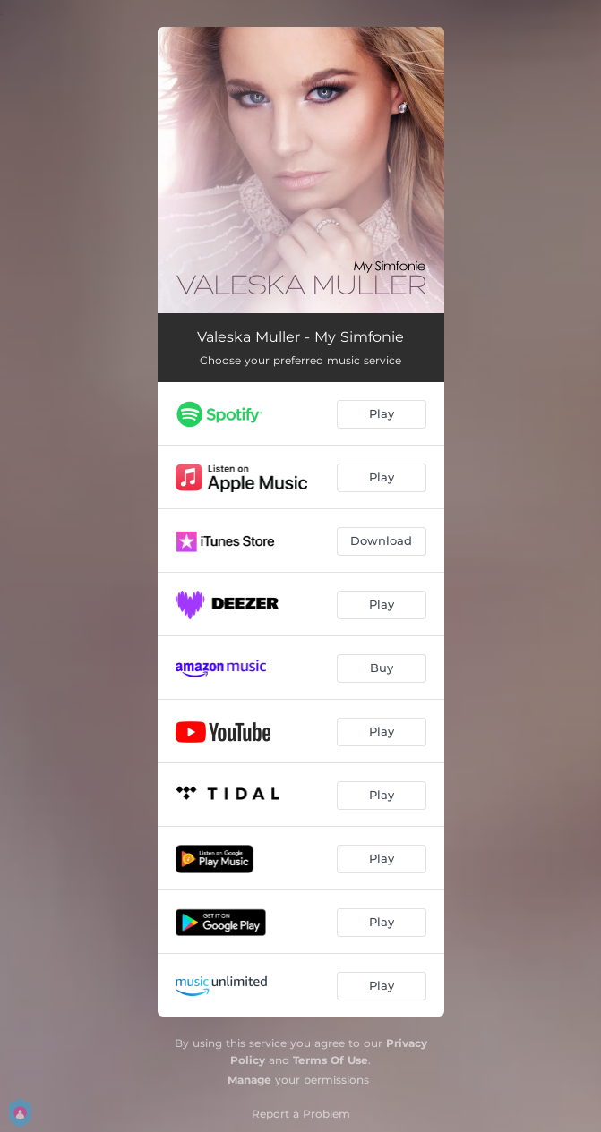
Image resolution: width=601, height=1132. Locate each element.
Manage (249, 1079)
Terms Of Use (330, 1060)
